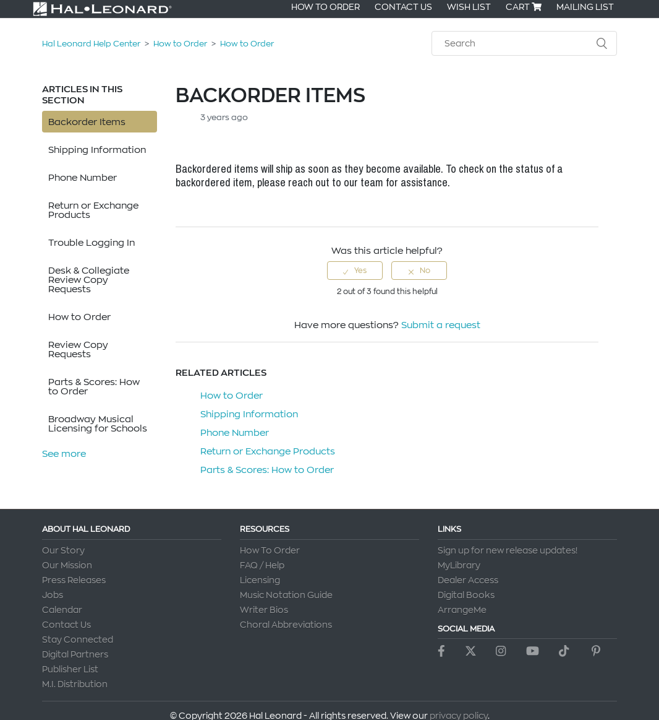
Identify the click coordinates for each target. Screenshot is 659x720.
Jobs (52, 595)
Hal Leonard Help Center (91, 43)
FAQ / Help (262, 565)
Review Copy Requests (78, 349)
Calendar (62, 609)
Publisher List (70, 669)
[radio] (355, 270)
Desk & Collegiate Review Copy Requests (88, 279)
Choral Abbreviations (286, 624)
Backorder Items (86, 122)
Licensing (260, 580)
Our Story (63, 550)
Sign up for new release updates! (507, 550)
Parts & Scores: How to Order (94, 386)
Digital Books (466, 595)
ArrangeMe (462, 609)
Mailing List (585, 6)
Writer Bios (264, 609)
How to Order (180, 43)
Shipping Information (97, 149)
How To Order (325, 6)
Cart (524, 6)
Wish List (469, 6)
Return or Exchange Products (93, 209)
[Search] (524, 43)
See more (64, 453)
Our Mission (67, 565)
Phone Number (82, 177)
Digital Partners (75, 654)
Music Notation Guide (286, 595)
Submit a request (440, 325)
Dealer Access (468, 580)
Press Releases (74, 580)
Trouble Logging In (91, 242)
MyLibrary (459, 565)
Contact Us (403, 6)
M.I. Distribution (75, 684)
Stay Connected (77, 639)
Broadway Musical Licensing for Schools (97, 423)
